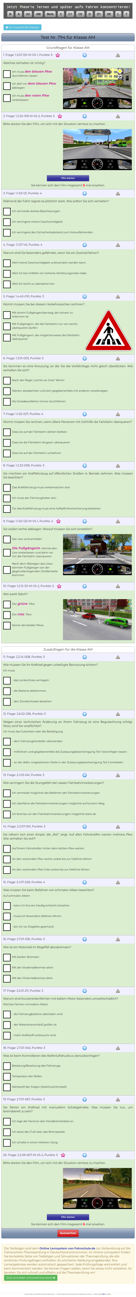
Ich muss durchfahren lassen (32, 74)
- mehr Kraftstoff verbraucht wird (34, 1035)
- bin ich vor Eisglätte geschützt (33, 926)
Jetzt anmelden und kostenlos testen (30, 1277)
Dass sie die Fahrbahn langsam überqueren (41, 442)
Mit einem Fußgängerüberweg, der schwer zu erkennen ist (42, 314)
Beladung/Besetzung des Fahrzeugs (36, 1065)
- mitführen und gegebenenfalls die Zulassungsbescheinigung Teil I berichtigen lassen (69, 751)
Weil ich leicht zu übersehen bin (33, 283)
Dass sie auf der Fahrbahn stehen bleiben (39, 431)
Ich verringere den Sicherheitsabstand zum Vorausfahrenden (52, 232)
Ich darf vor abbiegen (34, 86)
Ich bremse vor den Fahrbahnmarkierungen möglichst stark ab (54, 814)
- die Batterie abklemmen (29, 690)
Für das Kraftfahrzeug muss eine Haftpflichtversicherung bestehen (56, 508)
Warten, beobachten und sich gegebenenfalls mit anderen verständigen (60, 390)
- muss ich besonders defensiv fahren (36, 916)
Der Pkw (23, 604)
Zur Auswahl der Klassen (22, 27)
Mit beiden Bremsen (25, 957)
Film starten (68, 178)
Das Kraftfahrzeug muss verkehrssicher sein (41, 487)
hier (103, 1294)
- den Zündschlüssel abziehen (32, 701)
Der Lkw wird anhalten (27, 539)
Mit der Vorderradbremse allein (32, 967)
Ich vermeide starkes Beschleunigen (36, 211)
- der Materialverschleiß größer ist (34, 1024)
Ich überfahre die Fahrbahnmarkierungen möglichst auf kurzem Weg (58, 803)
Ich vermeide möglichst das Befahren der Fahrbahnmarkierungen (56, 792)
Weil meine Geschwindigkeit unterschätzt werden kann (49, 262)
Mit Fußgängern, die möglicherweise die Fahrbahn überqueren (46, 337)
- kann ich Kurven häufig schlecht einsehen (40, 905)
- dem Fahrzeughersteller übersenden (37, 741)
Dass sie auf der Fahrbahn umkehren (36, 453)
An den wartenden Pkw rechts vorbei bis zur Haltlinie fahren (52, 859)
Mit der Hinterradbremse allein (32, 978)
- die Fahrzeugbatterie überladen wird (37, 1014)
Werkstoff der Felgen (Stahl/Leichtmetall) (39, 1086)
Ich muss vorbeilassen (30, 98)
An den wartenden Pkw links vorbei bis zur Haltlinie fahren (51, 869)
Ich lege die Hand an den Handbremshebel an (42, 1121)
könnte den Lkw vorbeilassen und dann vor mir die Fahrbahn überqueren (34, 552)
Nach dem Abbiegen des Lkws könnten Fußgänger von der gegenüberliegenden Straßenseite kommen (35, 569)
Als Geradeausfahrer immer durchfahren (39, 401)
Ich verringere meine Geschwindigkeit (37, 221)
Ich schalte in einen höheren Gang (35, 1142)
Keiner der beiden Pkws (28, 625)
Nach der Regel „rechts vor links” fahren (38, 380)
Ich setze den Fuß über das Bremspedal (38, 1131)
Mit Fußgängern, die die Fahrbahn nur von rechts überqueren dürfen (44, 325)
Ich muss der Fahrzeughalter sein (34, 498)
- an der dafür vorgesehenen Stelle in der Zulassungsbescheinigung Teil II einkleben (67, 762)
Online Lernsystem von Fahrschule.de (67, 1248)
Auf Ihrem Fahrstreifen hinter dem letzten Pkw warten (48, 848)
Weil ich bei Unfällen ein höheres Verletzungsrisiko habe (49, 273)
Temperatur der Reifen (27, 1076)
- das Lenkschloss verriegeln (30, 680)
